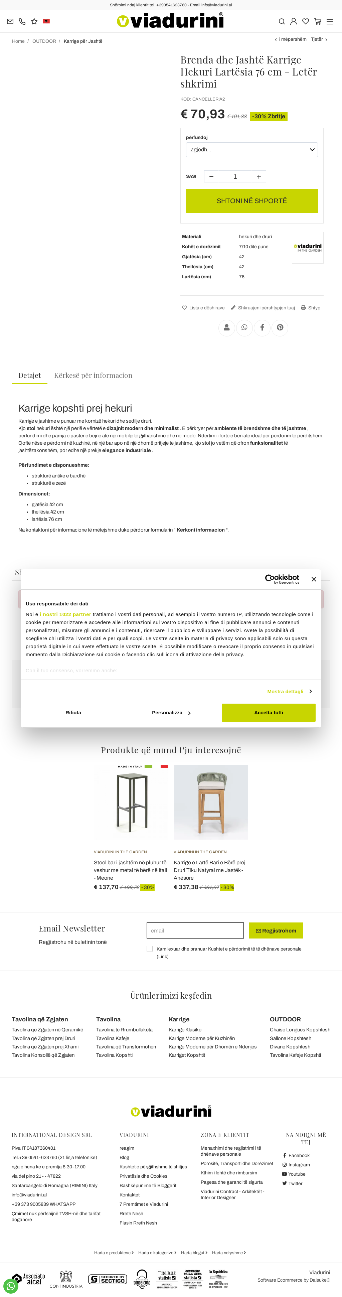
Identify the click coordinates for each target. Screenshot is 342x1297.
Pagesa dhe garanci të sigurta (232, 1182)
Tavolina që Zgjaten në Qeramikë (47, 1029)
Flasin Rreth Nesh (138, 1223)
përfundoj (197, 137)
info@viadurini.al (29, 1194)
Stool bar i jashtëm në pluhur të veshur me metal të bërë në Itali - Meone (130, 870)
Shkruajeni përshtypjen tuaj (262, 307)
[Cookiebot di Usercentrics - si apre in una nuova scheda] (270, 579)
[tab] (29, 375)
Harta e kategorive (156, 1253)
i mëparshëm (293, 39)
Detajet (29, 375)
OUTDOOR (285, 1019)
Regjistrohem (276, 931)
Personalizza (171, 712)
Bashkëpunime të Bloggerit (148, 1185)
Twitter (292, 1183)
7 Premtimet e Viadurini (144, 1204)
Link (162, 956)
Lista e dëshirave (202, 307)
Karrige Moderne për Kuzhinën (202, 1038)
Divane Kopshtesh (290, 1046)
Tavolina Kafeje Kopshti (295, 1055)
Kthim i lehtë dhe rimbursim (229, 1172)
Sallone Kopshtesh (290, 1038)
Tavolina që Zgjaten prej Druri (43, 1038)
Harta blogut (193, 1253)
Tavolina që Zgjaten (40, 1019)
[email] (195, 930)
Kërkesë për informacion (93, 375)
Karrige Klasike (185, 1029)
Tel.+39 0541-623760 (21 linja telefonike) (54, 1157)
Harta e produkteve (113, 1253)
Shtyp (309, 307)
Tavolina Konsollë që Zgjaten (43, 1055)
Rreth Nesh (131, 1213)
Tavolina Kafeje (112, 1038)
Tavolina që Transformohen (126, 1046)
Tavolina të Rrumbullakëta (124, 1029)
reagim (127, 1148)
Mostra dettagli (285, 691)
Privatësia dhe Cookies (143, 1176)
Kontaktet (130, 1194)
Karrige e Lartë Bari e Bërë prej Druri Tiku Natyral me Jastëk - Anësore (209, 870)
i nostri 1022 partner (65, 614)
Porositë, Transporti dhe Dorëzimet (237, 1163)
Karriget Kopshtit (187, 1055)
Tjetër (317, 39)
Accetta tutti (268, 712)
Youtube (294, 1174)
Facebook (296, 1155)
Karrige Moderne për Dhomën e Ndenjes (213, 1046)
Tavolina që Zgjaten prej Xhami (45, 1046)
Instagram (296, 1164)
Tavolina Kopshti (114, 1055)
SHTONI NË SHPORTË (252, 200)
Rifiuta (73, 712)
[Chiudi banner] (314, 579)
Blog (124, 1157)
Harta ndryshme (228, 1253)
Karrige (179, 1019)
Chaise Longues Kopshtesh (300, 1029)
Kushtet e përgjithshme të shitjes (153, 1166)
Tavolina (108, 1019)
